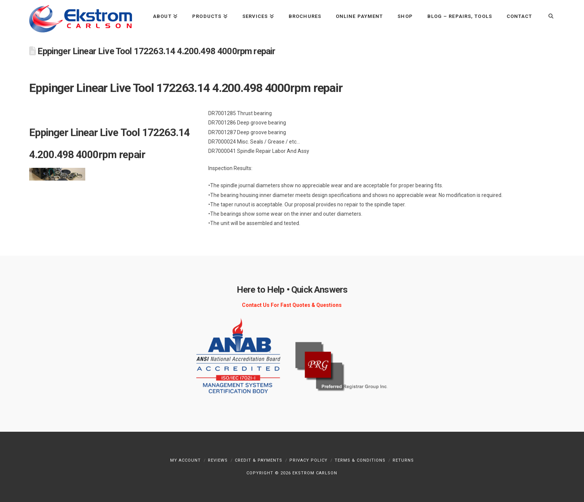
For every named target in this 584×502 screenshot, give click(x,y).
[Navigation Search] (546, 16)
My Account (185, 460)
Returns (403, 460)
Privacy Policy (308, 460)
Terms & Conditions (360, 460)
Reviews (218, 460)
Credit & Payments (258, 460)
